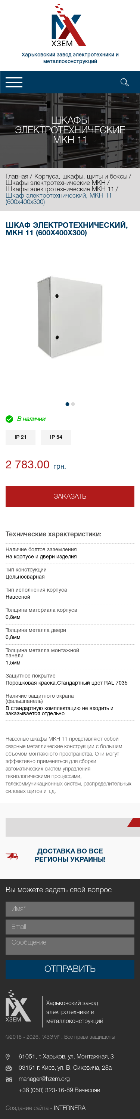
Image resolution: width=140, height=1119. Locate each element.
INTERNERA (69, 1108)
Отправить (70, 969)
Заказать (70, 497)
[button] (67, 404)
